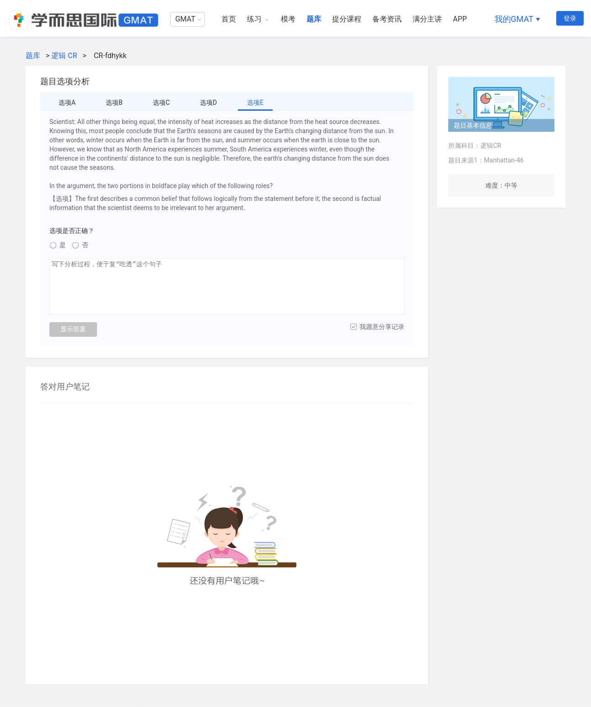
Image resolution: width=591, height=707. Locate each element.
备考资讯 (387, 19)
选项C (161, 102)
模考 (288, 19)
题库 (313, 19)
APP (460, 19)
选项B (114, 102)
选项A (67, 102)
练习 (254, 19)
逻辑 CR (64, 55)
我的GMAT (513, 19)
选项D (208, 102)
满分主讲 (427, 19)
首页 (228, 19)
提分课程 (346, 19)
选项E (255, 102)
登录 (570, 18)
